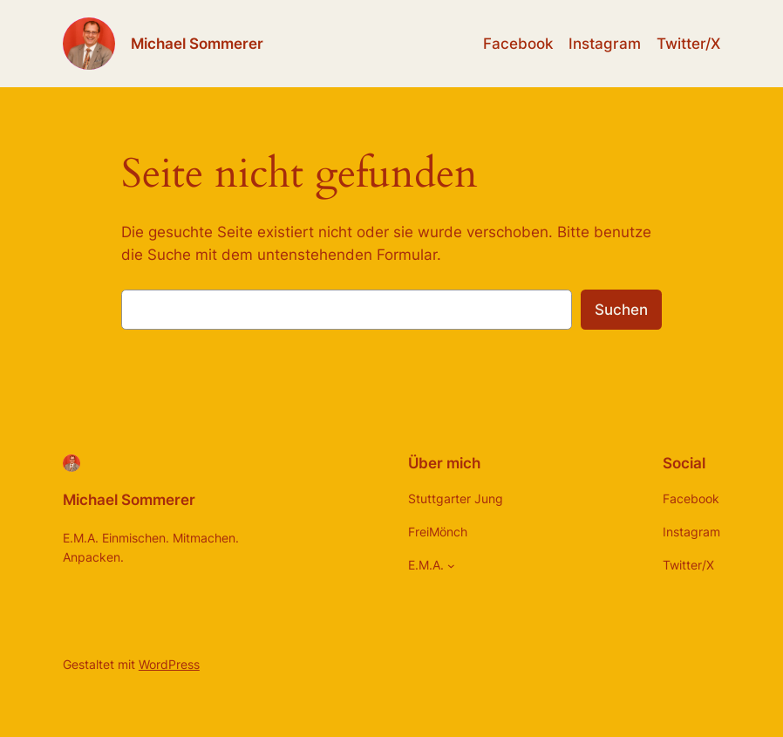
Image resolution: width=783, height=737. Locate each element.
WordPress (169, 664)
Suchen (621, 309)
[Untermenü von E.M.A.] (451, 566)
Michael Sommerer (197, 43)
